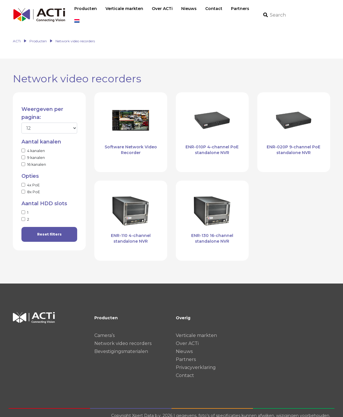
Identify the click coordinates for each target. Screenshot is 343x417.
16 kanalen (36, 158)
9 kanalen (36, 151)
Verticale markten (196, 329)
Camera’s (104, 329)
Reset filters (49, 228)
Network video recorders (122, 337)
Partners (186, 353)
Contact (185, 369)
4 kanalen (36, 145)
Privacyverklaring (196, 361)
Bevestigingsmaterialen (121, 345)
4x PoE (33, 179)
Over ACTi (187, 337)
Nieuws (184, 345)
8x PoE (33, 186)
